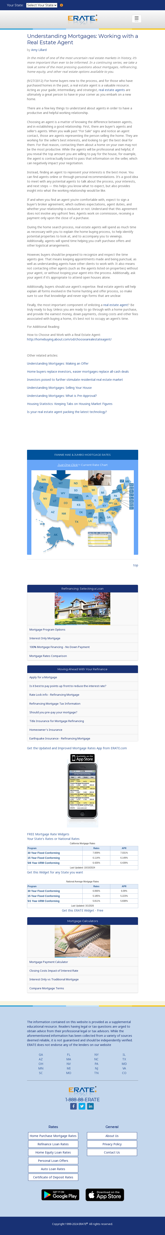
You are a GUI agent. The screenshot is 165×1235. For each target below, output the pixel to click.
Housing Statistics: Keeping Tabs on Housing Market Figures (69, 404)
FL (68, 1054)
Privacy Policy (112, 1144)
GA (41, 1054)
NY (96, 1054)
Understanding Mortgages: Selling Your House (59, 388)
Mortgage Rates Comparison (48, 656)
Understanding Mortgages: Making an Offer (57, 363)
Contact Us (112, 1152)
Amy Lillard (39, 50)
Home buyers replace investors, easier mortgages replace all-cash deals (78, 371)
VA (124, 1068)
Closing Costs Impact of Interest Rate (53, 971)
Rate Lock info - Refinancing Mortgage (54, 695)
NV (68, 1064)
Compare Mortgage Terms (46, 988)
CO (124, 1073)
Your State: (15, 5)
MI (69, 1068)
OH (41, 1064)
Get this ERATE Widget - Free (82, 910)
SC (41, 1073)
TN (96, 1073)
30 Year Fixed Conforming (44, 852)
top (135, 565)
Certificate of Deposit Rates (53, 1177)
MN (40, 1068)
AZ (41, 1059)
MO (68, 1073)
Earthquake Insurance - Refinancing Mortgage (59, 738)
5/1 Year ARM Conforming (44, 901)
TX (124, 1059)
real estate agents (112, 90)
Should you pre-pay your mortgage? (53, 712)
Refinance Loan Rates (53, 1144)
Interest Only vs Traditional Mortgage (54, 979)
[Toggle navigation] (136, 19)
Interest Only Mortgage (44, 638)
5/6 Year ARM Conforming (44, 862)
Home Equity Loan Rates (53, 1152)
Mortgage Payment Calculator (48, 962)
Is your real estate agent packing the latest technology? (67, 412)
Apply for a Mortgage (43, 677)
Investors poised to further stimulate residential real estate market (75, 379)
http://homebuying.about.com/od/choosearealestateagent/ (69, 339)
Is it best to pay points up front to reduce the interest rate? (67, 686)
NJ (96, 1068)
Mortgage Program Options (47, 629)
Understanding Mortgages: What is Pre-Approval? (62, 396)
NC (96, 1059)
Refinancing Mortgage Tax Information (54, 703)
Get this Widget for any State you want (55, 872)
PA (96, 1064)
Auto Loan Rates (53, 1169)
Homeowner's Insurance (45, 730)
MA (68, 1059)
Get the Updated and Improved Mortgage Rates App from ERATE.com (77, 748)
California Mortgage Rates (82, 843)
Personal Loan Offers (53, 1161)
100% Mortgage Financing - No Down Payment (59, 647)
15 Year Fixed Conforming (44, 857)
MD (124, 1064)
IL (124, 1054)
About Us (112, 1136)
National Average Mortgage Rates (82, 881)
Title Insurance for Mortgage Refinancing (56, 721)
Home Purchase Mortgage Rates (53, 1136)
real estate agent (115, 305)
